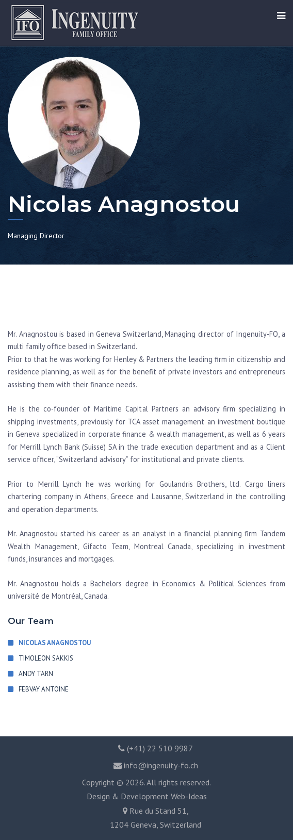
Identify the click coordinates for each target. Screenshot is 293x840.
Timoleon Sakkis (46, 658)
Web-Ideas (189, 796)
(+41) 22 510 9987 (160, 748)
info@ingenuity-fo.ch (161, 765)
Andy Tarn (36, 673)
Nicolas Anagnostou (55, 642)
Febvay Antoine (44, 689)
